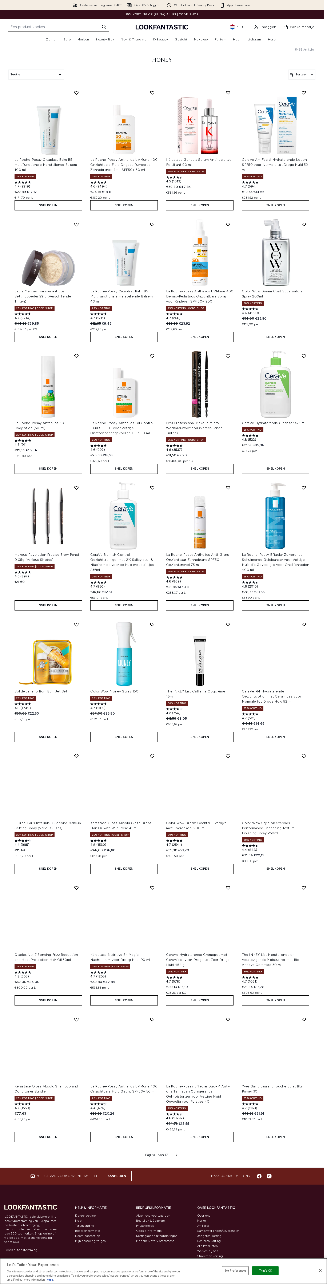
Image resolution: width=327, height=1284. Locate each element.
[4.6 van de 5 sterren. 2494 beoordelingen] (99, 185)
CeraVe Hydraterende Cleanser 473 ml (273, 423)
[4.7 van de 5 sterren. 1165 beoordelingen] (99, 706)
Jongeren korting (209, 1236)
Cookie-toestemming (20, 1250)
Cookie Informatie (148, 1231)
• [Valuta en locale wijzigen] (238, 26)
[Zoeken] (104, 26)
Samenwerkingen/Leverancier (218, 1231)
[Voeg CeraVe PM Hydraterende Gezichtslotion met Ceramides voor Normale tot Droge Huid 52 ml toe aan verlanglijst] (304, 624)
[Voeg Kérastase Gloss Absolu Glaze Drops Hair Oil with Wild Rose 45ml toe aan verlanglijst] (152, 756)
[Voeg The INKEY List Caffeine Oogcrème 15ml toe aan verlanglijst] (228, 624)
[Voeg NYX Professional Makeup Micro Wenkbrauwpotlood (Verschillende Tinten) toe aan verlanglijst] (228, 356)
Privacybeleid (145, 1226)
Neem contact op (87, 1236)
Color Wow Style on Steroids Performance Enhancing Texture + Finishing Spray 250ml (270, 828)
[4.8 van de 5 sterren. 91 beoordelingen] (23, 443)
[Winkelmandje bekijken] (299, 27)
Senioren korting (209, 1241)
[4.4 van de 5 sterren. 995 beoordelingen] (23, 843)
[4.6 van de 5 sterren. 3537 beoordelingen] (175, 448)
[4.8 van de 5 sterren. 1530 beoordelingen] (99, 843)
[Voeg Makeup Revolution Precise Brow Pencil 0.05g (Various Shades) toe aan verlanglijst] (76, 488)
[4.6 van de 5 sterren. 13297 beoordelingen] (175, 1117)
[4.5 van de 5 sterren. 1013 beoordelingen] (175, 180)
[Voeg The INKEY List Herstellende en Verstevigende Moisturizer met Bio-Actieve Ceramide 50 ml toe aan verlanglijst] (304, 888)
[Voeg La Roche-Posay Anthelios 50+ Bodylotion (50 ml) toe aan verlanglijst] (76, 356)
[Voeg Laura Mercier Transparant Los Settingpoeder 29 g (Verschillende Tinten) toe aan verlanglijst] (76, 224)
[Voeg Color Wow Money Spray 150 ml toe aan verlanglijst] (152, 624)
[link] (265, 27)
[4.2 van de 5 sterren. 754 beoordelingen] (175, 711)
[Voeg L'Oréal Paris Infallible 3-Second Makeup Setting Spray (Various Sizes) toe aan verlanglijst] (76, 756)
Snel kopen (48, 205)
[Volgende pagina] (177, 1155)
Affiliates (203, 1226)
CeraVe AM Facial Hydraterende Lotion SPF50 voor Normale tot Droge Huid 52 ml (275, 165)
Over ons (203, 1215)
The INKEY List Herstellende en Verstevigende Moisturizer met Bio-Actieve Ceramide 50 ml (271, 960)
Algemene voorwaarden (153, 1215)
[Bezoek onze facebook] (259, 1176)
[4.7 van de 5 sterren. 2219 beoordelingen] (23, 185)
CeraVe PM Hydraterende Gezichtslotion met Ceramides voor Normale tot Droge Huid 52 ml (271, 696)
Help (78, 1220)
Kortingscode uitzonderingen (156, 1236)
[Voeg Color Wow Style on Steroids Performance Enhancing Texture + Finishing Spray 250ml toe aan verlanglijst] (304, 756)
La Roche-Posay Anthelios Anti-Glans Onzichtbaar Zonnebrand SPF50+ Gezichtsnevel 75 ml (197, 560)
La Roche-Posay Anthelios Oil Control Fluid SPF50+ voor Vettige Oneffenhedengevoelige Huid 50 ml (122, 428)
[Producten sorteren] (301, 75)
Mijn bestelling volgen (90, 1241)
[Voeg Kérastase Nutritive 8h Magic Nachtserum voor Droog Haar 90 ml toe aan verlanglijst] (152, 888)
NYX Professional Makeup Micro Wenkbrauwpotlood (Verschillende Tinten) (194, 428)
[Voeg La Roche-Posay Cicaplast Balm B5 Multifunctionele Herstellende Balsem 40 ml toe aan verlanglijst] (152, 224)
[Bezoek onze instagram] (269, 1176)
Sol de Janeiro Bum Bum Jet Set (41, 691)
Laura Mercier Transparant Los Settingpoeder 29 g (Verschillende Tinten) (43, 296)
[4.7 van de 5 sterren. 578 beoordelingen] (175, 980)
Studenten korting (210, 1256)
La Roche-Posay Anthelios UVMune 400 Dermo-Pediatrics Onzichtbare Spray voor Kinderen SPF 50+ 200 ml (200, 296)
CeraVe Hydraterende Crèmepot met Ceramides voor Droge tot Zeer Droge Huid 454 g (198, 960)
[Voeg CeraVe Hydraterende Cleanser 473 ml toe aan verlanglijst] (304, 356)
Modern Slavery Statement (155, 1241)
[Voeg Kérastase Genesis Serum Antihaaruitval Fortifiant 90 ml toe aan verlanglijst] (228, 93)
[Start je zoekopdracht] (58, 26)
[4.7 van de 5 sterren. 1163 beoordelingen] (251, 1106)
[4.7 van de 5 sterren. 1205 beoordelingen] (99, 975)
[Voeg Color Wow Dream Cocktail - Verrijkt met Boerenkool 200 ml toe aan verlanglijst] (228, 756)
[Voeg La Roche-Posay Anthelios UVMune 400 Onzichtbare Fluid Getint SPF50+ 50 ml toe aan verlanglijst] (152, 1019)
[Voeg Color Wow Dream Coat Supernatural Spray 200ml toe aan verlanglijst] (304, 224)
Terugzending (84, 1226)
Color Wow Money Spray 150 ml (116, 691)
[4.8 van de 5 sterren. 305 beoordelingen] (23, 975)
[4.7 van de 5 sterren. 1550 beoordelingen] (23, 1106)
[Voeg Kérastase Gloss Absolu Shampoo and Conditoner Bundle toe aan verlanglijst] (76, 1019)
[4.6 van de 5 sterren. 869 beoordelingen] (175, 580)
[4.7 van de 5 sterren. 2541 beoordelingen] (175, 843)
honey (162, 60)
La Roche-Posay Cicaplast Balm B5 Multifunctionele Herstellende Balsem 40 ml (121, 296)
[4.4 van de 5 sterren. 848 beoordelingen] (251, 848)
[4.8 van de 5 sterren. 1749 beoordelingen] (23, 706)
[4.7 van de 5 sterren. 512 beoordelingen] (251, 716)
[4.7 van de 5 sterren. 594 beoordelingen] (251, 185)
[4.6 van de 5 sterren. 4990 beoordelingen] (251, 311)
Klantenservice (85, 1215)
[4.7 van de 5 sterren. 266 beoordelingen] (175, 316)
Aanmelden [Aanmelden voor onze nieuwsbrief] (117, 1176)
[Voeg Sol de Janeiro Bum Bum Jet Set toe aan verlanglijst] (76, 624)
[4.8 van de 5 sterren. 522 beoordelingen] (251, 438)
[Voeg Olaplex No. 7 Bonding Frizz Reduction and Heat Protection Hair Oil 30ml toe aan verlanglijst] (76, 888)
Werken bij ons (207, 1251)
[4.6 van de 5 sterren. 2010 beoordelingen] (251, 585)
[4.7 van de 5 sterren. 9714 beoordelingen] (23, 316)
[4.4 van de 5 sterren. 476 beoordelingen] (99, 1106)
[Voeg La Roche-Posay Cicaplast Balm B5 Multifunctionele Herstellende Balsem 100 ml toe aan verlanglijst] (76, 93)
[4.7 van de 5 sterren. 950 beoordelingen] (99, 585)
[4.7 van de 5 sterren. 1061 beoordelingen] (251, 980)
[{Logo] (162, 26)
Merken (202, 1220)
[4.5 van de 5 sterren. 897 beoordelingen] (23, 575)
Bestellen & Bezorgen (151, 1220)
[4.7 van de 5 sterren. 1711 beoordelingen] (99, 316)
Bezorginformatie (87, 1231)
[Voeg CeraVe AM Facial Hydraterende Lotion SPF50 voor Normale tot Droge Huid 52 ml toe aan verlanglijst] (304, 93)
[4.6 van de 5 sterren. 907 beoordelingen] (99, 448)
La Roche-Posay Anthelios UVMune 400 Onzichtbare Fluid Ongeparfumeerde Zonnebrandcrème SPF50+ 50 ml (124, 165)
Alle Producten (207, 1246)
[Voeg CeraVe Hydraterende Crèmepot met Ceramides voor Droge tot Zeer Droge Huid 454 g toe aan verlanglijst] (228, 888)
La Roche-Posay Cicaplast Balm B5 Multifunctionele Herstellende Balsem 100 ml (46, 165)
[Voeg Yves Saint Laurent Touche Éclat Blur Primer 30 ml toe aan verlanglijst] (304, 1019)
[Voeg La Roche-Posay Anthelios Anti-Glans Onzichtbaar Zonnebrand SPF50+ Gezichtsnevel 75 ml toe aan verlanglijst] (228, 488)
